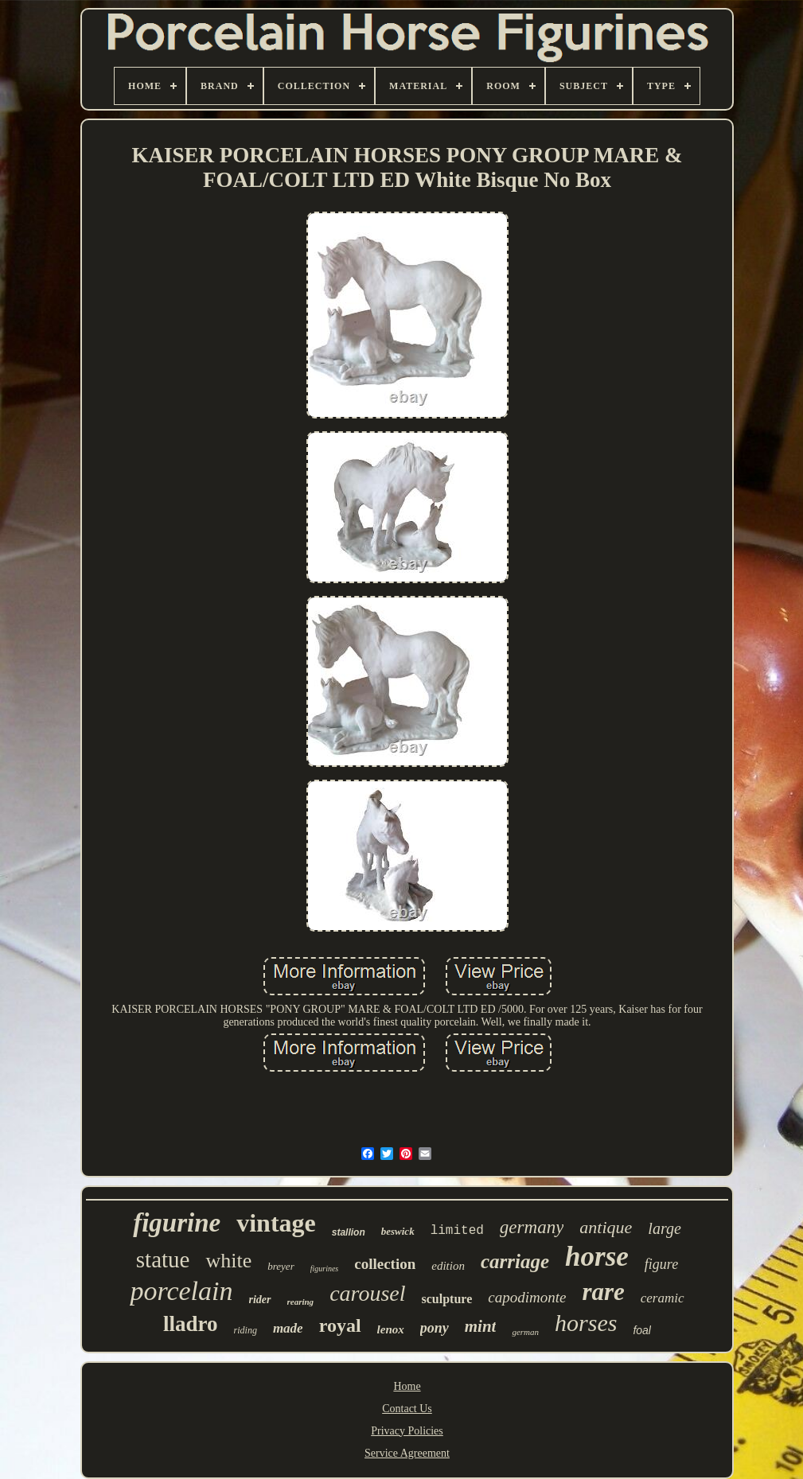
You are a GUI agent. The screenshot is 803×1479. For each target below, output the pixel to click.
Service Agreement (407, 1453)
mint (481, 1326)
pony (434, 1328)
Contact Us (407, 1409)
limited (457, 1231)
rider (260, 1300)
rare (603, 1292)
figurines (324, 1268)
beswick (398, 1231)
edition (448, 1265)
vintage (276, 1222)
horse (597, 1256)
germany (531, 1227)
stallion (348, 1232)
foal (642, 1330)
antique (605, 1227)
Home (406, 1386)
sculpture (447, 1299)
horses (586, 1323)
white (228, 1260)
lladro (190, 1324)
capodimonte (527, 1297)
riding (245, 1330)
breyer (280, 1266)
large (664, 1228)
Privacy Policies (407, 1431)
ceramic (662, 1298)
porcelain (181, 1291)
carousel (367, 1293)
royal (340, 1325)
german (525, 1332)
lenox (390, 1329)
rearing (300, 1301)
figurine (176, 1222)
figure (661, 1264)
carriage (515, 1261)
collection (384, 1263)
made (288, 1328)
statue (163, 1259)
